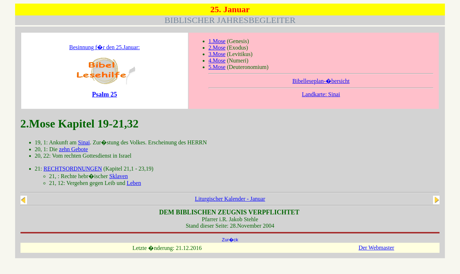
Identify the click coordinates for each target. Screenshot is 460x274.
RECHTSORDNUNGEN (72, 169)
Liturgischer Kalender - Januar (230, 199)
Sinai (84, 142)
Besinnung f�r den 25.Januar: (104, 47)
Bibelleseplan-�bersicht (321, 81)
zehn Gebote (73, 149)
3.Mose (217, 54)
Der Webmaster (376, 248)
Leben (133, 183)
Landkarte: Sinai (321, 94)
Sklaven (118, 176)
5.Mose (217, 67)
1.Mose (217, 41)
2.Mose (217, 48)
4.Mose (217, 60)
